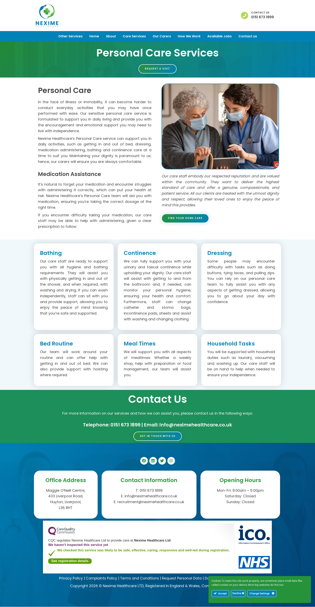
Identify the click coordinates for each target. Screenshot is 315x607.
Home (94, 36)
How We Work (189, 36)
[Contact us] (244, 15)
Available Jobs (219, 36)
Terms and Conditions (139, 578)
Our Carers (162, 36)
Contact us (260, 12)
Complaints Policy (100, 578)
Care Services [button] (134, 36)
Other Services (70, 36)
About (111, 36)
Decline (238, 593)
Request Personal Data (182, 578)
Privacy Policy (68, 578)
